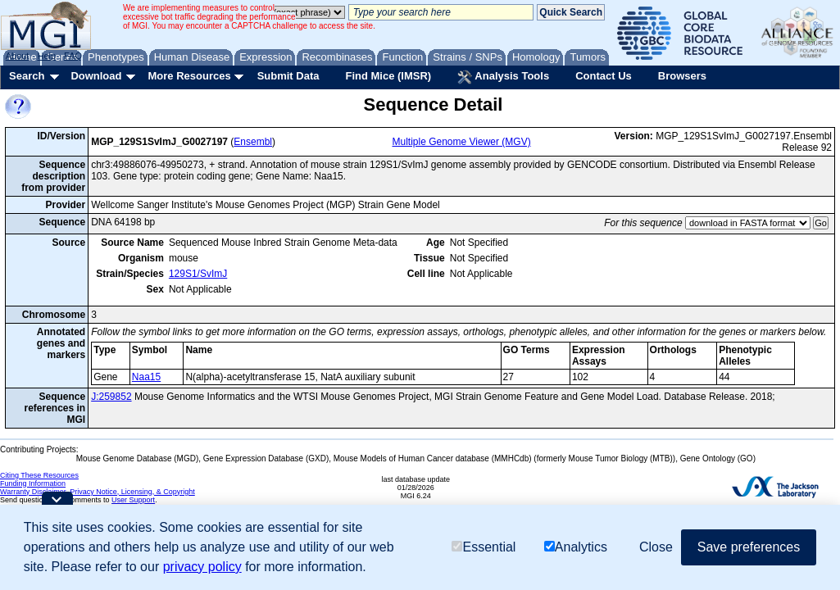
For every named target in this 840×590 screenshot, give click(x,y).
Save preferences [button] (748, 547)
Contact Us (603, 76)
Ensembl (253, 142)
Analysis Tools (503, 77)
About (18, 56)
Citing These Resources (39, 475)
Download (95, 76)
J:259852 (111, 396)
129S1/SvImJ (198, 273)
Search (26, 76)
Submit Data (288, 76)
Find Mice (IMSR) (388, 76)
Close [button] (656, 547)
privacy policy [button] (202, 567)
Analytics (575, 547)
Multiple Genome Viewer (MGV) (462, 142)
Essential (483, 547)
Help (46, 56)
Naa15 (146, 377)
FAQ (73, 56)
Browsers (682, 76)
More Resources (189, 76)
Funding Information (33, 483)
